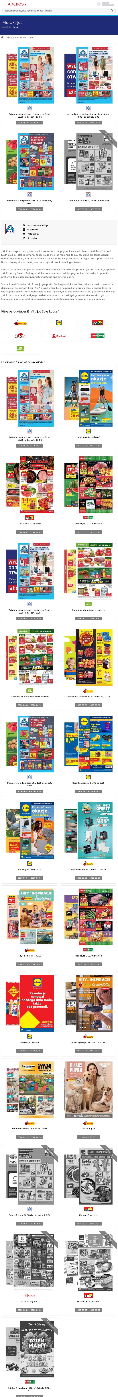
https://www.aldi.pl (37, 225)
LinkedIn (31, 238)
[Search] (112, 11)
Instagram (32, 233)
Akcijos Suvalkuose (16, 37)
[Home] (2, 37)
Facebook (32, 229)
